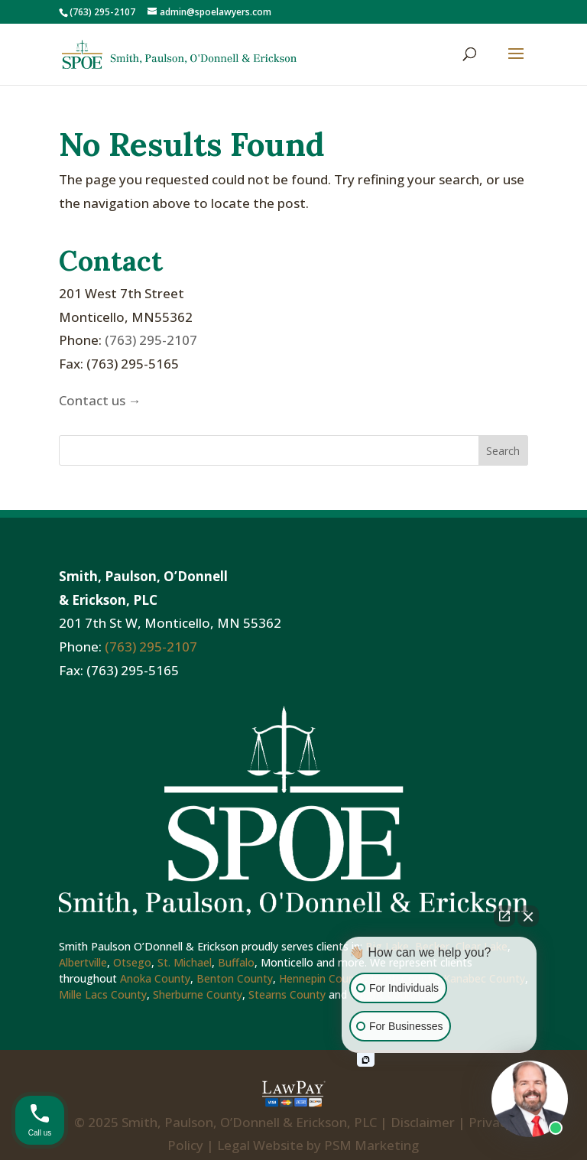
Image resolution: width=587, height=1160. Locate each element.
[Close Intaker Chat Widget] (528, 916)
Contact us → (100, 400)
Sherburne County (197, 994)
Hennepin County (322, 978)
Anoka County (155, 978)
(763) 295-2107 (151, 340)
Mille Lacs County (103, 994)
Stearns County (287, 994)
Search (503, 451)
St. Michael (184, 962)
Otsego (132, 962)
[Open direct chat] (504, 916)
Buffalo (236, 962)
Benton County (234, 978)
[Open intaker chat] (366, 1060)
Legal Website (260, 1145)
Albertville (83, 962)
